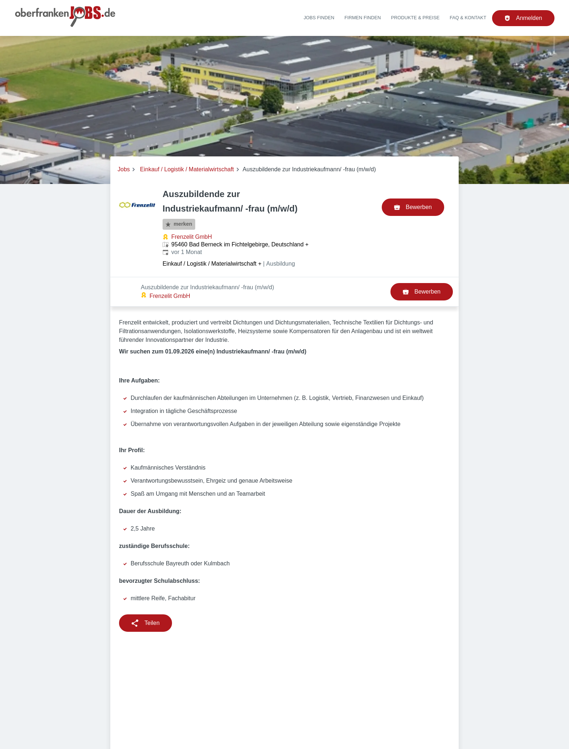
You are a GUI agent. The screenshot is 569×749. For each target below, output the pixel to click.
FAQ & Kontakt (468, 17)
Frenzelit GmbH (191, 237)
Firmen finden (362, 17)
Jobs (124, 169)
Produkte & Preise (415, 17)
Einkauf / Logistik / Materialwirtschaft (187, 169)
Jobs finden (319, 17)
